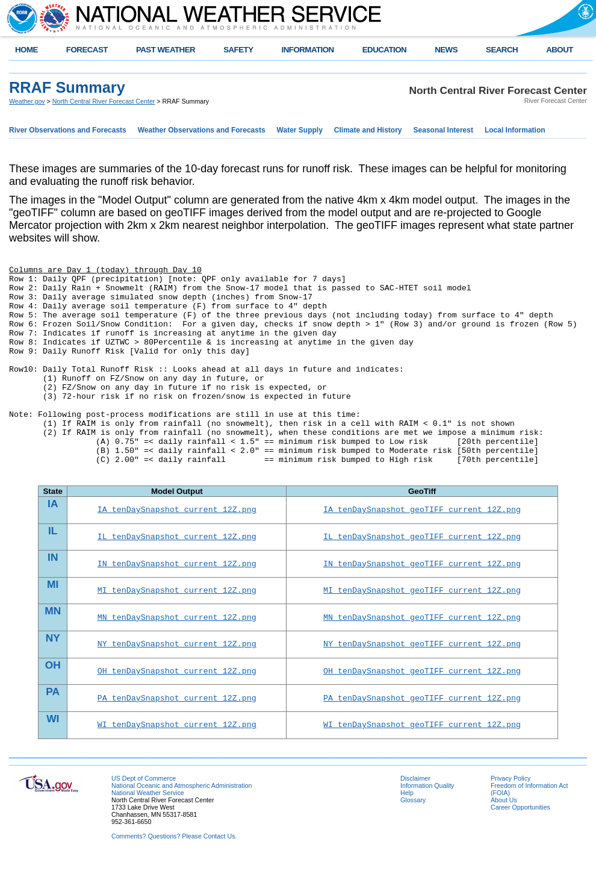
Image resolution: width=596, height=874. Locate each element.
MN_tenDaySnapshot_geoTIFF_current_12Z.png (422, 625)
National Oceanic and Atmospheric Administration (181, 801)
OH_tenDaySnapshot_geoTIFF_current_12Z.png (422, 683)
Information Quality (427, 801)
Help (407, 809)
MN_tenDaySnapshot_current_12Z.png (177, 625)
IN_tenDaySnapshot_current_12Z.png (177, 568)
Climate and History (368, 130)
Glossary (413, 816)
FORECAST (87, 49)
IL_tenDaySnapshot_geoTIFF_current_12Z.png (422, 539)
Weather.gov (27, 101)
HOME (26, 49)
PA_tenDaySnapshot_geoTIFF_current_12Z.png (422, 712)
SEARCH (502, 49)
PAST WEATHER (165, 49)
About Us (504, 816)
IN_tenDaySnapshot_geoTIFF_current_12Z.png (422, 568)
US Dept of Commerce (143, 794)
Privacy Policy (510, 794)
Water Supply (300, 130)
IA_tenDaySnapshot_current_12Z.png (177, 510)
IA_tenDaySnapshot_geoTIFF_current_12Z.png (422, 510)
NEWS (446, 49)
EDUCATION (384, 49)
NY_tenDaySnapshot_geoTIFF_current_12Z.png (422, 654)
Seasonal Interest (443, 130)
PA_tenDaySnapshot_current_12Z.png (177, 712)
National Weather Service (147, 809)
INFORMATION (308, 49)
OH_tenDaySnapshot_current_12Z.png (177, 683)
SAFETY (238, 49)
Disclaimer (415, 794)
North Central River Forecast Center (103, 101)
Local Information (515, 130)
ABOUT (559, 49)
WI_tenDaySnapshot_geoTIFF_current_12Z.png (422, 740)
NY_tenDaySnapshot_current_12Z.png (177, 654)
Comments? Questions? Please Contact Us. (174, 852)
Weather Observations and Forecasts (201, 130)
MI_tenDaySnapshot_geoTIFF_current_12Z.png (422, 597)
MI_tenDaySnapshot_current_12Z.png (177, 597)
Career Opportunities (520, 823)
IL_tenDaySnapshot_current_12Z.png (177, 539)
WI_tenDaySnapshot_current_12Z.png (177, 740)
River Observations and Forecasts (67, 130)
